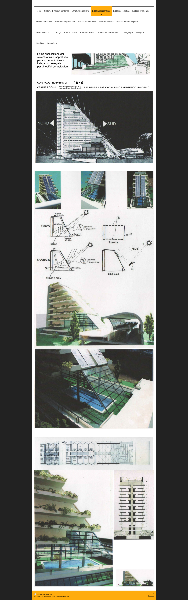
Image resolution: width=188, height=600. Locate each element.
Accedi (152, 594)
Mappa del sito (47, 594)
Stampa (38, 594)
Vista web (151, 596)
